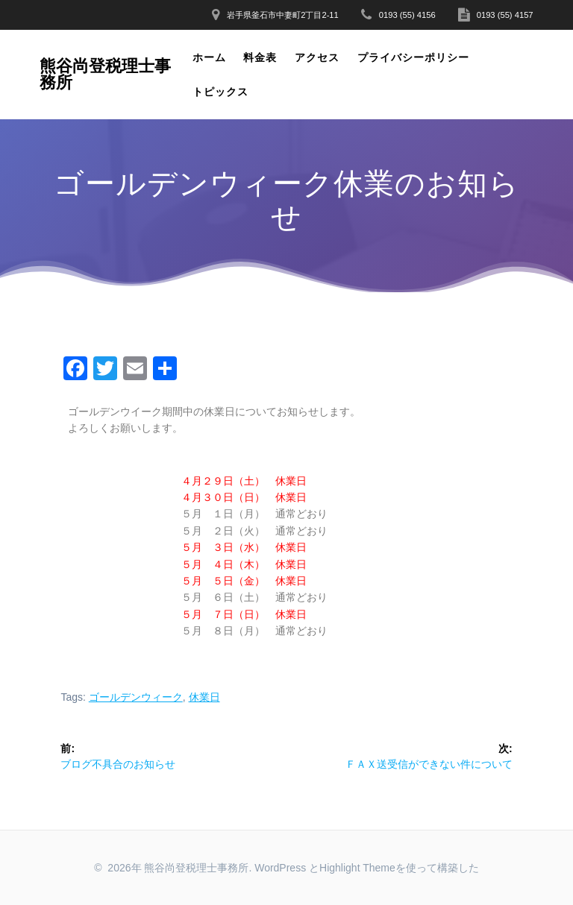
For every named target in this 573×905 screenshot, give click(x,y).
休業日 (204, 697)
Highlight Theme (357, 868)
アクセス (317, 57)
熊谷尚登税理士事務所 (105, 75)
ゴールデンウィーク (136, 697)
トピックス (220, 92)
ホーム (209, 57)
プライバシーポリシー (413, 57)
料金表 (260, 57)
